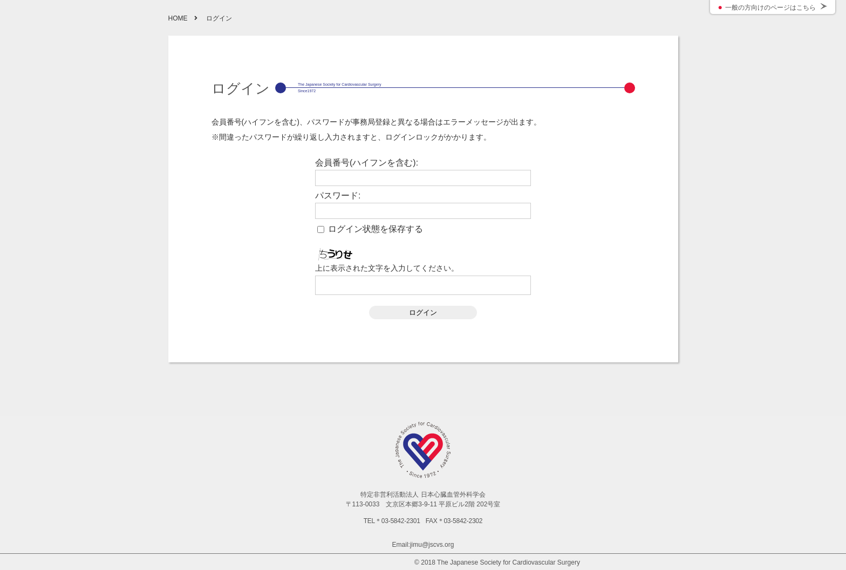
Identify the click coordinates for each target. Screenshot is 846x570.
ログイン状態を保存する (375, 229)
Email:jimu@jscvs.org (423, 544)
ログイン (423, 312)
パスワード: (337, 195)
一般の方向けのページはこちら (770, 7)
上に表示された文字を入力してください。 (387, 268)
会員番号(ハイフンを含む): (366, 163)
